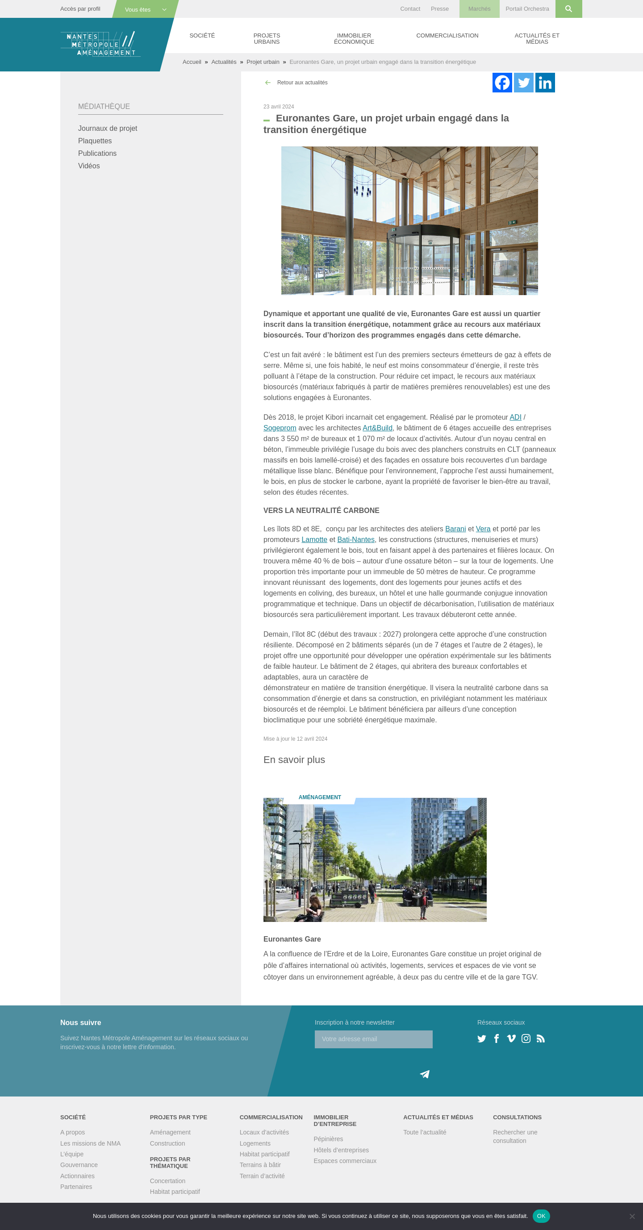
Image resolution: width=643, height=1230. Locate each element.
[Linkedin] (545, 82)
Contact (410, 8)
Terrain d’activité (262, 1176)
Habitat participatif (175, 1191)
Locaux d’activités (264, 1132)
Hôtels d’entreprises (341, 1150)
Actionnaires (77, 1176)
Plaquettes (95, 141)
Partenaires (76, 1186)
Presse (440, 8)
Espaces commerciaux (344, 1160)
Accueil (192, 61)
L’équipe (72, 1154)
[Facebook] (502, 82)
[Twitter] (524, 82)
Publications (97, 153)
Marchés (479, 8)
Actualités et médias (537, 38)
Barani (455, 529)
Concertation (167, 1180)
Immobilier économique (354, 38)
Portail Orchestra (527, 8)
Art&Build (377, 428)
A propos (72, 1132)
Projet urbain (263, 61)
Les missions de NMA (90, 1143)
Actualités (223, 61)
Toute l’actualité (425, 1132)
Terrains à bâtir (260, 1164)
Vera (483, 529)
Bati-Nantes (356, 539)
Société (202, 35)
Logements (255, 1143)
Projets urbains (267, 38)
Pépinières (328, 1138)
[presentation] (383, 1065)
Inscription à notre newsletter (355, 1022)
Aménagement (170, 1132)
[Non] (631, 1216)
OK (541, 1216)
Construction (167, 1143)
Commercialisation (447, 35)
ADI (515, 417)
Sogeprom (279, 428)
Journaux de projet (108, 128)
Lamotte (314, 539)
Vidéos (89, 166)
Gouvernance (79, 1164)
